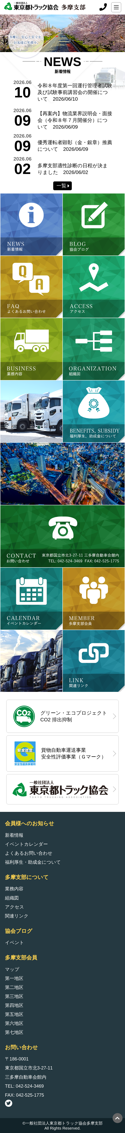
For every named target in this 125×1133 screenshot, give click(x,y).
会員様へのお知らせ (29, 823)
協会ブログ (18, 931)
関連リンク (17, 915)
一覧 (61, 186)
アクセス (14, 906)
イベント (14, 942)
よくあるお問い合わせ (28, 853)
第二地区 (14, 987)
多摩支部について (27, 877)
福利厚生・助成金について (33, 862)
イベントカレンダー (26, 844)
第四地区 (14, 1005)
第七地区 (14, 1032)
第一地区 (14, 978)
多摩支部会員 (21, 957)
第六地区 (14, 1023)
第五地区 (14, 1014)
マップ (12, 969)
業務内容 (14, 888)
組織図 (12, 897)
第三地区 (14, 996)
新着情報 (14, 835)
